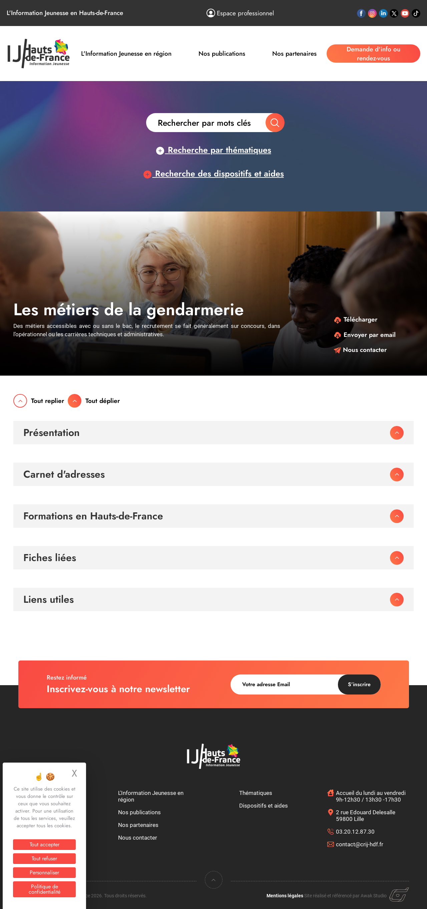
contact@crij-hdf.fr (359, 844)
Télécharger (355, 319)
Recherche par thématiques (213, 150)
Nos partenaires (294, 53)
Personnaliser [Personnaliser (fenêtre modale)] (44, 872)
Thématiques (255, 793)
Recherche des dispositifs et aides (213, 173)
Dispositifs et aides (263, 805)
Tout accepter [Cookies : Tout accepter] (44, 844)
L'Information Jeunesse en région (126, 53)
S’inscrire (359, 684)
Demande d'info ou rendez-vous (373, 54)
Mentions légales (285, 895)
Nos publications (221, 53)
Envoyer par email (365, 334)
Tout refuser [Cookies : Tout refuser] (44, 858)
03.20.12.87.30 (355, 831)
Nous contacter (360, 349)
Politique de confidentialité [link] (44, 889)
